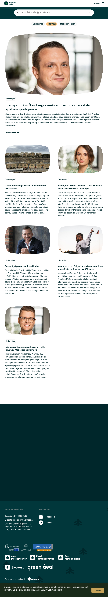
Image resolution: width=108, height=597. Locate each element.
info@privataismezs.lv (23, 520)
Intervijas (51, 24)
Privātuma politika (53, 590)
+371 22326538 (20, 516)
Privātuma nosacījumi (15, 579)
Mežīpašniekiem (67, 24)
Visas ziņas (38, 24)
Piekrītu (98, 590)
